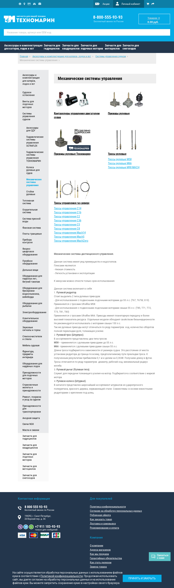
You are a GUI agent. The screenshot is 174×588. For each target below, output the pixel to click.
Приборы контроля (27, 241)
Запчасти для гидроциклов (52, 47)
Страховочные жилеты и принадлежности (31, 387)
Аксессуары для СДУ (32, 129)
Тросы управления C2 (67, 216)
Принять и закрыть (142, 578)
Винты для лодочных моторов (28, 104)
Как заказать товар (101, 519)
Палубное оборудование (29, 262)
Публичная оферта (100, 515)
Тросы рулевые (117, 154)
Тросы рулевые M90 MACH (123, 167)
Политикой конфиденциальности (62, 576)
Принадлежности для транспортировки (31, 409)
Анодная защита (31, 418)
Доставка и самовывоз (103, 523)
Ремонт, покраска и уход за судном (31, 398)
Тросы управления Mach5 (69, 236)
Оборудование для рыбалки (32, 304)
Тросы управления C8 (67, 228)
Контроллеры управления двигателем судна (77, 115)
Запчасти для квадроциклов (71, 47)
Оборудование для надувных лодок (32, 365)
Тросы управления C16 (67, 212)
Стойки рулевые (30, 193)
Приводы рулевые (119, 113)
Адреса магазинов (100, 549)
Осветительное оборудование (30, 319)
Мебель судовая (30, 345)
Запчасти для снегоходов (131, 47)
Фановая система (31, 227)
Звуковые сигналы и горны (31, 328)
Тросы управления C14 (67, 208)
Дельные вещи (30, 270)
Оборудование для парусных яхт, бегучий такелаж (32, 279)
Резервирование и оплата (104, 527)
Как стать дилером (100, 562)
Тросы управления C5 (67, 224)
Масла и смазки (30, 430)
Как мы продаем (99, 554)
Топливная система (28, 202)
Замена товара (98, 566)
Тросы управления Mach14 (70, 232)
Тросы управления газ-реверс (71, 203)
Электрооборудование (32, 312)
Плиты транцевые (32, 233)
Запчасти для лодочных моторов (92, 47)
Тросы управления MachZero (71, 240)
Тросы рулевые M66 (120, 163)
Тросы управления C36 (67, 220)
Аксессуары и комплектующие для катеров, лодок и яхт (23, 47)
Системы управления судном (28, 116)
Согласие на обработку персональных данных (116, 510)
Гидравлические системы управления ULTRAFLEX (34, 141)
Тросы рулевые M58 (120, 159)
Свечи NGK (28, 424)
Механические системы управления (33, 182)
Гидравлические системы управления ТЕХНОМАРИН (34, 156)
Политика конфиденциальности (108, 506)
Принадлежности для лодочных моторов (31, 375)
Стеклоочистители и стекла (32, 338)
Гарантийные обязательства (106, 558)
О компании (96, 545)
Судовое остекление (28, 93)
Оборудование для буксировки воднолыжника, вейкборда (32, 292)
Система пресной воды (31, 220)
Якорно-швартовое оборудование (29, 251)
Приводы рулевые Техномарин (72, 154)
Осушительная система (29, 211)
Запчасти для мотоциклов (113, 47)
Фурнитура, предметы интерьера (28, 354)
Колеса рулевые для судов (33, 170)
